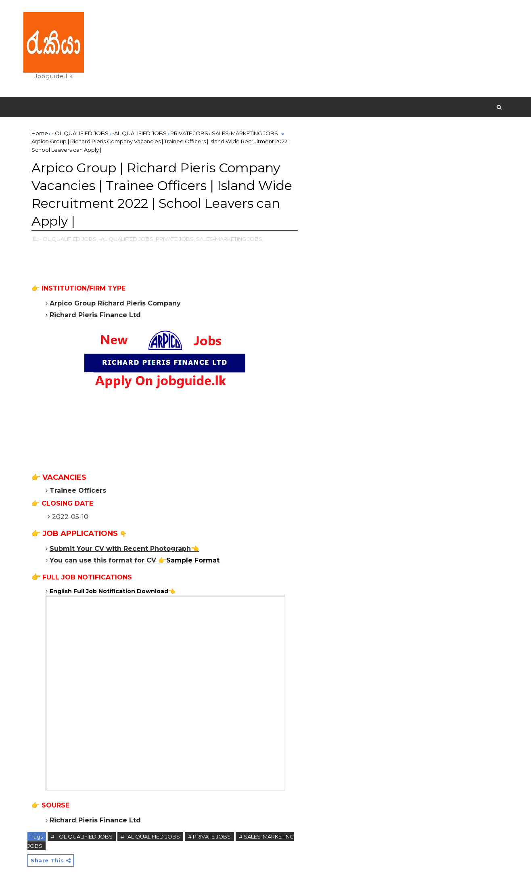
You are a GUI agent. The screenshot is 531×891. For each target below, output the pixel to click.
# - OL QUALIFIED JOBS (82, 836)
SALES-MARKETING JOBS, (229, 239)
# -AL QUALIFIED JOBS (150, 836)
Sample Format (193, 560)
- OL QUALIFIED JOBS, (69, 239)
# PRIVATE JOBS (209, 836)
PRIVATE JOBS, (175, 239)
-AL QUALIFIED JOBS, (127, 239)
